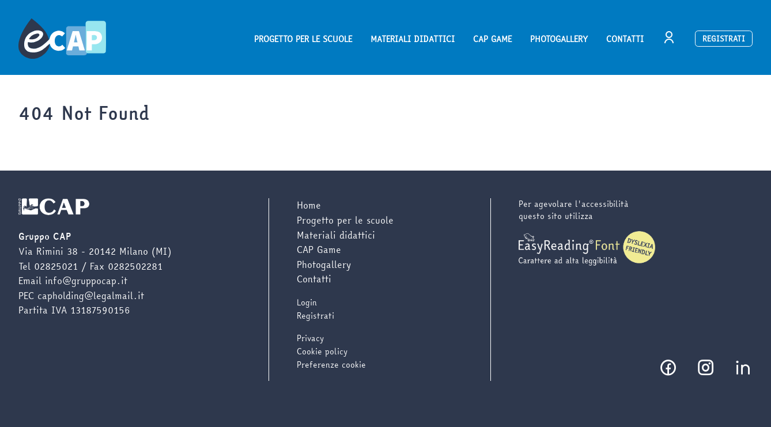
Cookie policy (322, 351)
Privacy (310, 338)
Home (309, 205)
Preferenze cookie (331, 364)
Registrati (723, 38)
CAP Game (492, 39)
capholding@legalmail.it (90, 296)
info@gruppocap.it (86, 281)
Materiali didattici (413, 39)
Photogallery (559, 39)
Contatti (625, 39)
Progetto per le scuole (303, 39)
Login (307, 302)
